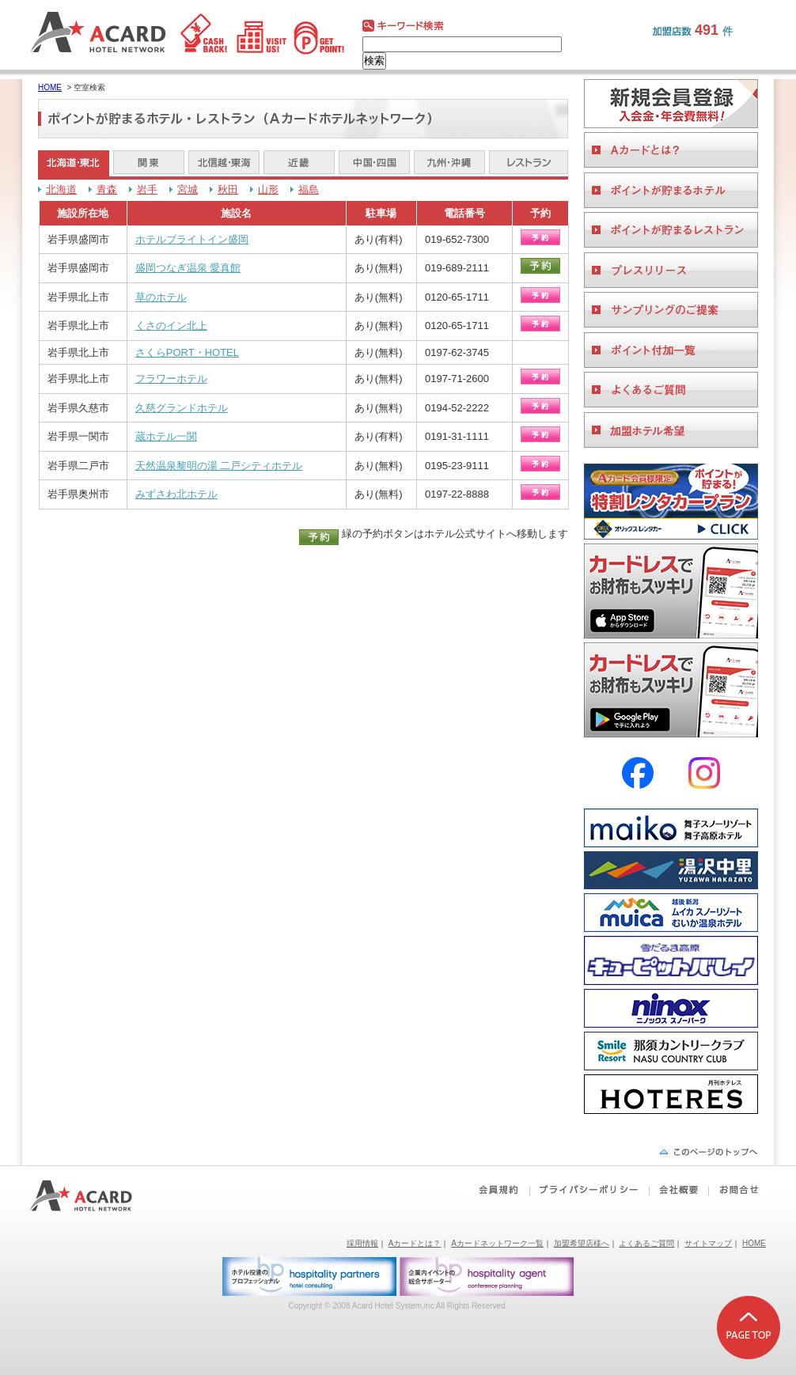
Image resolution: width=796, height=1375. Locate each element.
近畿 (299, 163)
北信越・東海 (224, 163)
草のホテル (161, 297)
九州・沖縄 (449, 163)
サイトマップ (708, 1243)
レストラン (528, 163)
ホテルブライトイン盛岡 (191, 239)
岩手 (147, 189)
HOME (50, 87)
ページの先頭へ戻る (708, 1151)
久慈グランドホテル (181, 408)
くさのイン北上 (171, 325)
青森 (107, 189)
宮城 (187, 189)
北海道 (61, 189)
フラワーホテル (171, 378)
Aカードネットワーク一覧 (497, 1243)
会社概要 (678, 1190)
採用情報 (362, 1243)
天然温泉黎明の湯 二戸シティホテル (219, 466)
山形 (268, 189)
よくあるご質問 (646, 1243)
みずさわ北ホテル (176, 494)
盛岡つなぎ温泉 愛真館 (188, 268)
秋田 (228, 189)
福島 (308, 189)
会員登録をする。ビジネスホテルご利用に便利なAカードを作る (671, 103)
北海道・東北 (73, 163)
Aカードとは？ (415, 1243)
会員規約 (497, 1190)
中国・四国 (374, 163)
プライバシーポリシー (589, 1190)
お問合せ (736, 1190)
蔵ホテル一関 (166, 436)
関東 (148, 163)
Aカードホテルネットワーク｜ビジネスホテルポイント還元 (95, 1196)
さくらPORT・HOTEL (187, 352)
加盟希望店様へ (581, 1243)
